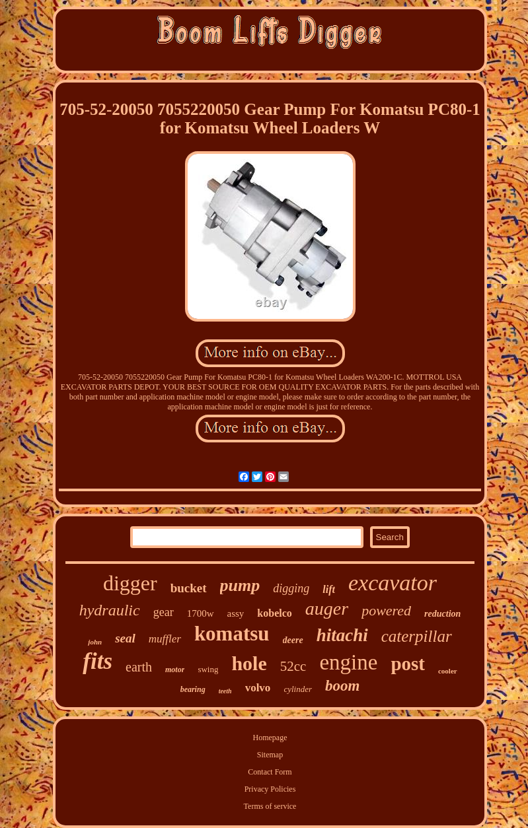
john (95, 642)
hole (248, 663)
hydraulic (109, 610)
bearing (193, 689)
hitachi (342, 635)
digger (130, 583)
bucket (188, 588)
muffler (165, 639)
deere (293, 640)
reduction (442, 614)
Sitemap (270, 754)
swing (208, 669)
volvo (258, 687)
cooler (447, 671)
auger (326, 608)
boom (342, 685)
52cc (293, 666)
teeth (225, 691)
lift (328, 589)
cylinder (297, 689)
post (408, 663)
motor (174, 669)
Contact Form (269, 771)
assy (236, 613)
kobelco (274, 613)
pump (240, 585)
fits (97, 661)
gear (163, 612)
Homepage (270, 737)
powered (386, 610)
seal (125, 638)
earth (139, 667)
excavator (392, 582)
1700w (200, 613)
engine (348, 662)
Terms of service (270, 806)
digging (291, 588)
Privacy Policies (270, 789)
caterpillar (416, 636)
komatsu (232, 633)
